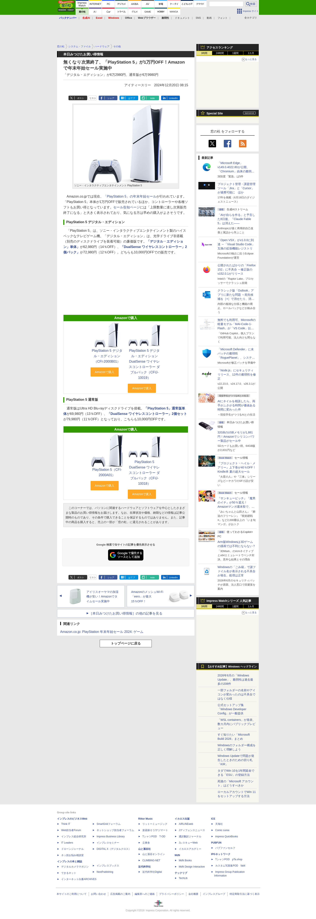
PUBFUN (216, 842)
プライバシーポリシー (171, 894)
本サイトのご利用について (72, 894)
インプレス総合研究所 (73, 836)
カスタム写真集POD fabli (230, 865)
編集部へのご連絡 (145, 894)
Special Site (215, 113)
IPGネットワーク (220, 854)
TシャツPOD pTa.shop (228, 859)
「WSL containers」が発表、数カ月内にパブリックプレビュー (236, 724)
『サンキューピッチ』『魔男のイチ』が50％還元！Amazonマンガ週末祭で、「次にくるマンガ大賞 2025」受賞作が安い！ (236, 507)
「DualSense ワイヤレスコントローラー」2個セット (147, 414)
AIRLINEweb (186, 824)
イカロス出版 (182, 818)
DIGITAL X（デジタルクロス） (114, 849)
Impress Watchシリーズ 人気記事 (229, 600)
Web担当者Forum (71, 830)
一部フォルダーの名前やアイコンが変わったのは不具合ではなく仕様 (236, 694)
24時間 (220, 53)
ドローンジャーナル (72, 849)
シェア (110, 98)
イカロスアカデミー (190, 849)
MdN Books (185, 860)
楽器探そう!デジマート (155, 830)
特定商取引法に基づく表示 (245, 894)
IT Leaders (67, 842)
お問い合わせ (98, 894)
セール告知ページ (126, 207)
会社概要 (193, 894)
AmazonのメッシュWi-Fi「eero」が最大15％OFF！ (147, 596)
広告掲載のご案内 (120, 894)
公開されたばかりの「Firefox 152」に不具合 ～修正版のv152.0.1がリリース (237, 269)
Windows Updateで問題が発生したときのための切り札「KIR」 (236, 760)
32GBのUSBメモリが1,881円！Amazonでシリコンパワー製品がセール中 (236, 436)
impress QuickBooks (226, 836)
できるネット (68, 872)
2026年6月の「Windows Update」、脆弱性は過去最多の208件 (235, 679)
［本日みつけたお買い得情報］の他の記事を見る (125, 613)
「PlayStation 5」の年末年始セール (129, 196)
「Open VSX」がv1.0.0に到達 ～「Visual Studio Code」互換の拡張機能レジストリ (236, 244)
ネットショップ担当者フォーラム (115, 830)
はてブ (131, 98)
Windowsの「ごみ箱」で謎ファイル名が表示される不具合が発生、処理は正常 (237, 571)
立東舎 (146, 842)
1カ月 (251, 53)
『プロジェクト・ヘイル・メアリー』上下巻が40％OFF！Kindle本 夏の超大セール (237, 467)
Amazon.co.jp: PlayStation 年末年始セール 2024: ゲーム (101, 632)
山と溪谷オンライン (153, 854)
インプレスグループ (214, 894)
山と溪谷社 (144, 849)
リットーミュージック (154, 824)
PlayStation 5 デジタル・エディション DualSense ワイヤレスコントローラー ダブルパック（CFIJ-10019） (144, 364)
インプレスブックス (108, 865)
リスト (92, 98)
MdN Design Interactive (192, 866)
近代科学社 (144, 866)
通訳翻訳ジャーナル (190, 836)
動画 (209, 17)
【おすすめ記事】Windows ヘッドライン (232, 666)
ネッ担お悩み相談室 (72, 855)
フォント (223, 17)
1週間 (235, 53)
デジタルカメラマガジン (75, 866)
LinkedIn (173, 98)
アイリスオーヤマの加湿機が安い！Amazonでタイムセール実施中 (102, 596)
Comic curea (222, 830)
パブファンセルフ (225, 847)
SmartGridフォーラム (109, 824)
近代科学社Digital (152, 871)
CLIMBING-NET (151, 860)
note (152, 98)
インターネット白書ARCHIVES (78, 879)
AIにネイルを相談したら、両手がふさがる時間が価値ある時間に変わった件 (236, 405)
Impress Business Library (111, 836)
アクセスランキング (220, 47)
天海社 (219, 824)
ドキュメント (182, 17)
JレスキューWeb (188, 842)
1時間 (204, 53)
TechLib (183, 878)
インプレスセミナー (108, 842)
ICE (213, 818)
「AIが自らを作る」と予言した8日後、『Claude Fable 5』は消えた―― (236, 219)
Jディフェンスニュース (192, 830)
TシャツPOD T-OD (153, 836)
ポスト (80, 98)
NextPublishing (105, 871)
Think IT (65, 824)
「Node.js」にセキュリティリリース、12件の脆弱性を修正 (237, 374)
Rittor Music (145, 818)
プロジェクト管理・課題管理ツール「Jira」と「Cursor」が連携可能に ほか (236, 188)
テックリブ (181, 872)
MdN (177, 855)
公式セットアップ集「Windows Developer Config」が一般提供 (232, 709)
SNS (198, 17)
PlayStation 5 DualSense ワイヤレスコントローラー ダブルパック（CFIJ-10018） (144, 472)
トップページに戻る (126, 643)
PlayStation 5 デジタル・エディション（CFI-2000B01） (107, 356)
